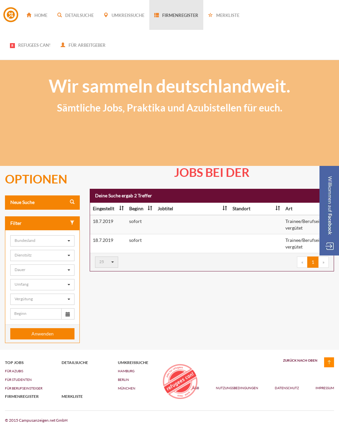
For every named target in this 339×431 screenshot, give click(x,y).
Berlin (123, 380)
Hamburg (126, 371)
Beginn (140, 208)
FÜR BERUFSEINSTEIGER (23, 388)
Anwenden (42, 333)
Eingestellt (108, 208)
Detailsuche (75, 15)
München (126, 388)
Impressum (324, 388)
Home (36, 15)
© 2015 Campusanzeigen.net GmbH (36, 420)
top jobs (14, 363)
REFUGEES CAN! (30, 45)
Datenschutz (287, 388)
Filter (42, 223)
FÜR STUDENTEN (18, 380)
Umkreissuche (124, 15)
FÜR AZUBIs (14, 371)
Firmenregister (176, 15)
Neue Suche (42, 202)
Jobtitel (192, 208)
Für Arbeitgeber (83, 45)
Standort (256, 208)
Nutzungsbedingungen (237, 388)
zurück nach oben (300, 360)
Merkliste (223, 15)
